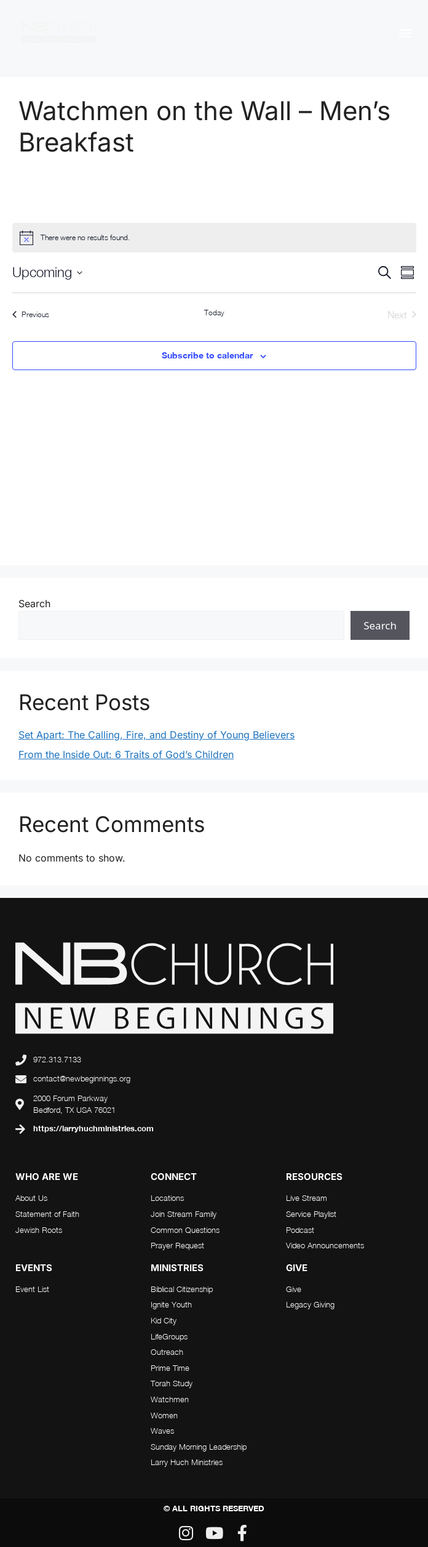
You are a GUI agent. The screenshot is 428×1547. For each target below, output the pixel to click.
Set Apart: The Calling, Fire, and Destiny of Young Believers (156, 735)
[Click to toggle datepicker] (47, 272)
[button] (405, 32)
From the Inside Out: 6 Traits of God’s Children (126, 754)
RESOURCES (314, 1176)
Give (296, 1268)
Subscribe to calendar (207, 355)
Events (33, 1268)
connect (174, 1176)
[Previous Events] (30, 314)
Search (34, 603)
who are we (46, 1176)
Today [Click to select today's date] (214, 312)
